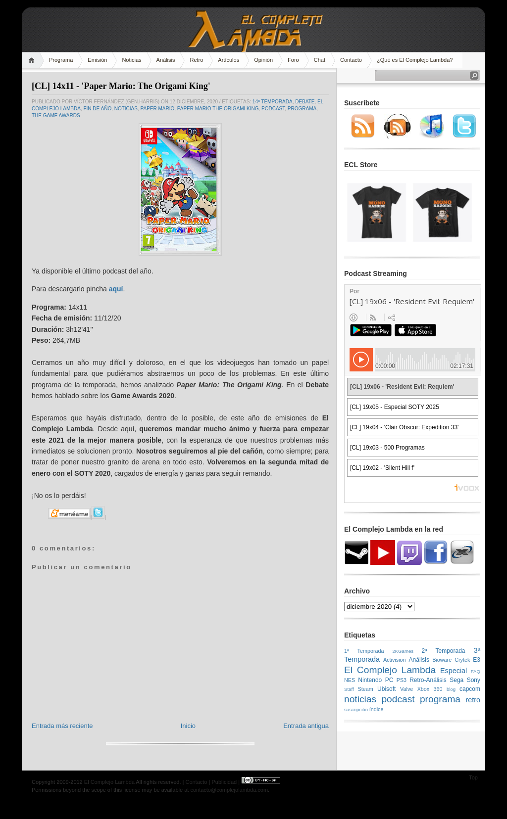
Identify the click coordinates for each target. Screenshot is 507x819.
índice (376, 709)
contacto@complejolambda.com (229, 790)
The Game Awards (56, 115)
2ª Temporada (443, 650)
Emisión (97, 60)
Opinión (263, 60)
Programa (61, 60)
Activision (394, 660)
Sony (473, 680)
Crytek (462, 660)
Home (33, 60)
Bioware (442, 660)
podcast (273, 108)
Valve (406, 689)
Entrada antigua (306, 725)
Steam (365, 689)
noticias (126, 108)
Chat (319, 60)
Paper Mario (158, 108)
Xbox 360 (430, 689)
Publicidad (224, 782)
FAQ (475, 671)
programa (302, 108)
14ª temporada (273, 101)
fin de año (97, 108)
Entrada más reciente (62, 725)
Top (473, 777)
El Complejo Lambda (390, 670)
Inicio (188, 725)
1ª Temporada (364, 651)
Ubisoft (386, 688)
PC (389, 680)
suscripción (356, 709)
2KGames (402, 651)
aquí (116, 289)
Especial (453, 671)
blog (451, 689)
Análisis (165, 60)
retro (472, 700)
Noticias (131, 60)
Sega (456, 680)
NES (349, 680)
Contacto (351, 60)
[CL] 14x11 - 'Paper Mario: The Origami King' (121, 86)
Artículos (228, 60)
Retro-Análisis (428, 680)
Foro (293, 60)
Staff (349, 689)
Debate (304, 101)
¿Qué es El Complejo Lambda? (415, 60)
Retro (196, 60)
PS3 (401, 680)
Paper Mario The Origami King (218, 108)
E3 (476, 659)
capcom (469, 688)
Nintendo (370, 680)
